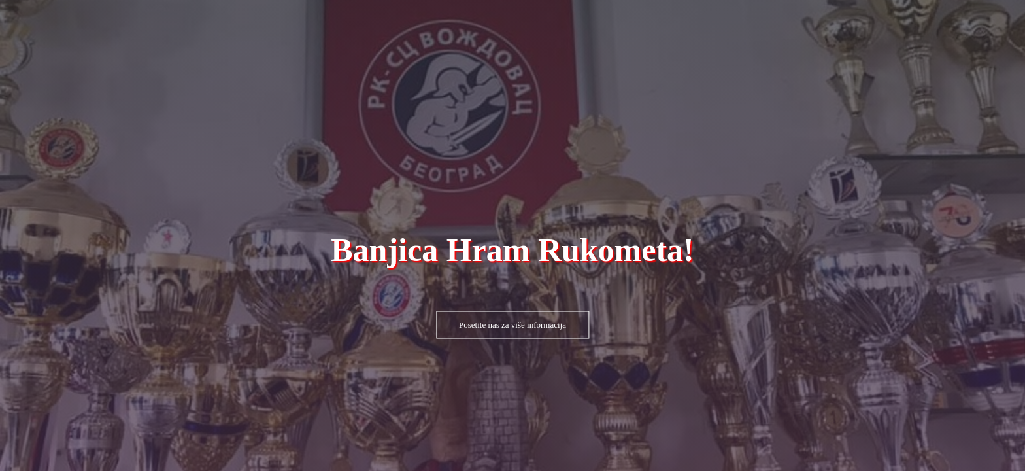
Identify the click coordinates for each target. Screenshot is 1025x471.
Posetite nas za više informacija (512, 325)
